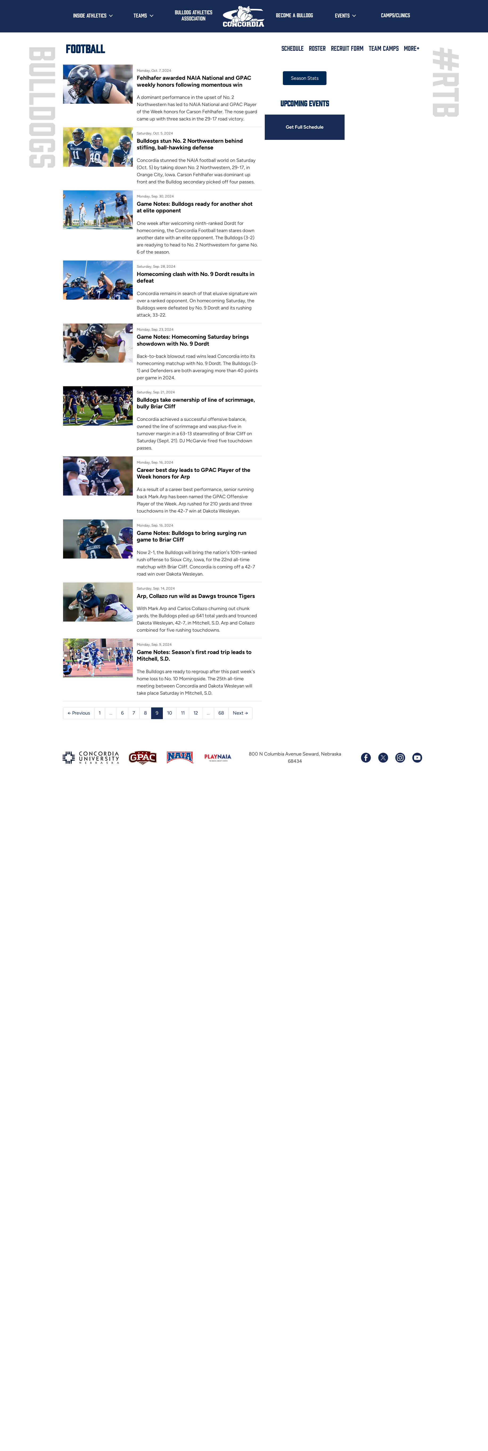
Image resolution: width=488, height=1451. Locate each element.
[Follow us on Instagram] (399, 757)
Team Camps (384, 48)
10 (169, 713)
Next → (240, 713)
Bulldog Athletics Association (193, 15)
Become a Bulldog (294, 14)
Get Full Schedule (305, 127)
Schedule (293, 48)
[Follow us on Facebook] (365, 757)
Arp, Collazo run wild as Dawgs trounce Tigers (196, 596)
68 (221, 713)
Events (342, 15)
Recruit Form (347, 48)
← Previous (79, 713)
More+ (412, 48)
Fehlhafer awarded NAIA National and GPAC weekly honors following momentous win (194, 81)
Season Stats (305, 78)
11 (183, 713)
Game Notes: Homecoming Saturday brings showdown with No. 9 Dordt (193, 340)
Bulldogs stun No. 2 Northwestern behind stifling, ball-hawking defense (190, 144)
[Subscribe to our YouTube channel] (416, 757)
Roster (317, 48)
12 (195, 713)
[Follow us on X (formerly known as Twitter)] (382, 757)
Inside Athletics (89, 15)
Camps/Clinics (395, 14)
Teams (140, 15)
